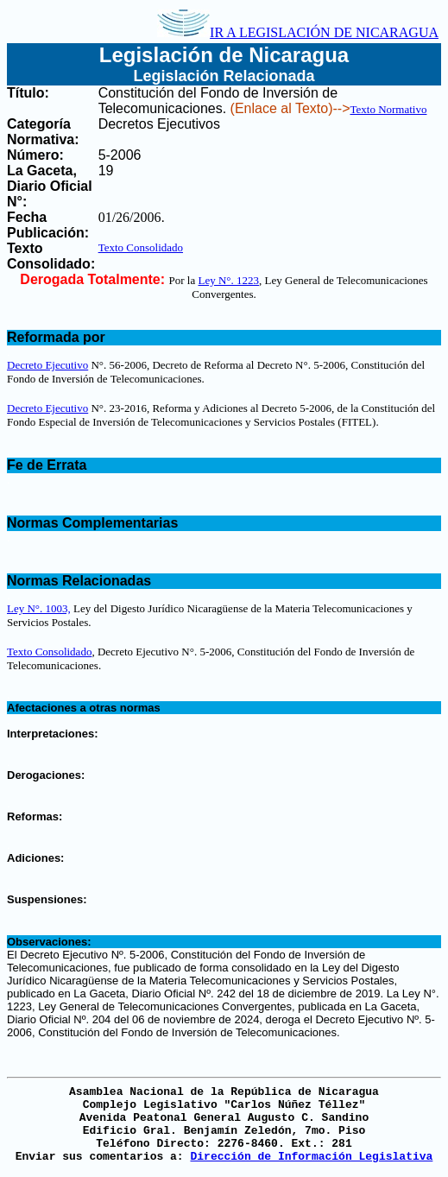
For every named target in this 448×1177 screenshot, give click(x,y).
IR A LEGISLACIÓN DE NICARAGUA (298, 32)
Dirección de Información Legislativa (311, 1156)
